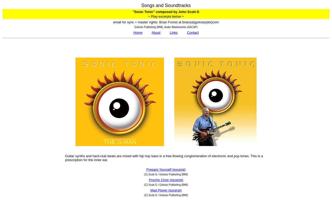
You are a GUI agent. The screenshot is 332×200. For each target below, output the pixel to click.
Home (137, 33)
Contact (193, 33)
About (155, 33)
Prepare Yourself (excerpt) (165, 169)
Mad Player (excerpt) (166, 190)
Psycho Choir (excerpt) (166, 180)
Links (173, 33)
